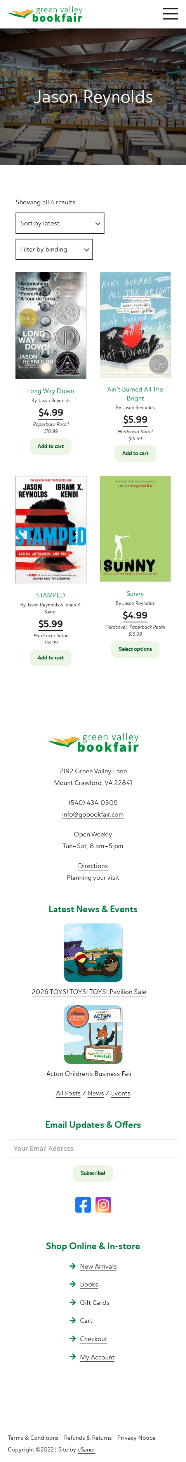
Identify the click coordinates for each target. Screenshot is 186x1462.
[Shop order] (60, 223)
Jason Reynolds (54, 400)
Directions (93, 866)
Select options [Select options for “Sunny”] (135, 649)
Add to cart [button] (51, 446)
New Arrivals (98, 1266)
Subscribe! (93, 1173)
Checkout (93, 1339)
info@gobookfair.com (93, 814)
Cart (86, 1320)
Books (89, 1284)
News (96, 1093)
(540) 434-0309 (93, 802)
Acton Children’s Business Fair (89, 1073)
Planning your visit (93, 877)
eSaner (87, 1449)
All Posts (68, 1093)
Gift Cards (95, 1302)
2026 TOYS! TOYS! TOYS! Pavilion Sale (89, 992)
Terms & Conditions (33, 1437)
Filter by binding (43, 249)
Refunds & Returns (88, 1437)
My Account (97, 1357)
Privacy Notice (136, 1437)
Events (120, 1093)
